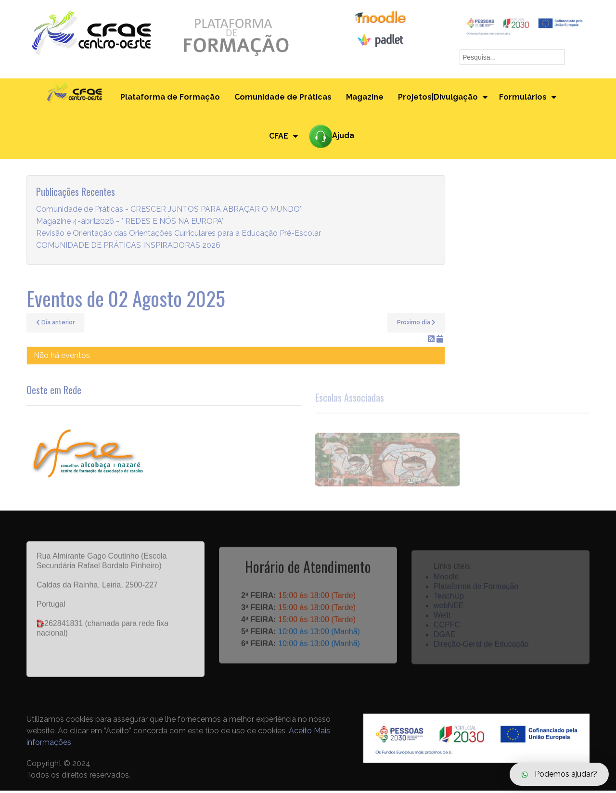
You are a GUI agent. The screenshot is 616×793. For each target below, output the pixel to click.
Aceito (300, 733)
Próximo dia (416, 325)
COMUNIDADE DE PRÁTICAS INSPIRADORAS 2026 (128, 248)
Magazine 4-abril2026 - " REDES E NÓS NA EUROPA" (130, 224)
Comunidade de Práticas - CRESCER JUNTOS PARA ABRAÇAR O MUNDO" (169, 212)
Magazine (364, 97)
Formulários (523, 97)
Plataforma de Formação (169, 97)
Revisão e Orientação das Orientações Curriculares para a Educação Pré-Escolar (178, 236)
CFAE (278, 137)
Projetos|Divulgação (437, 97)
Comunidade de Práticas (282, 97)
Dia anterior (55, 325)
